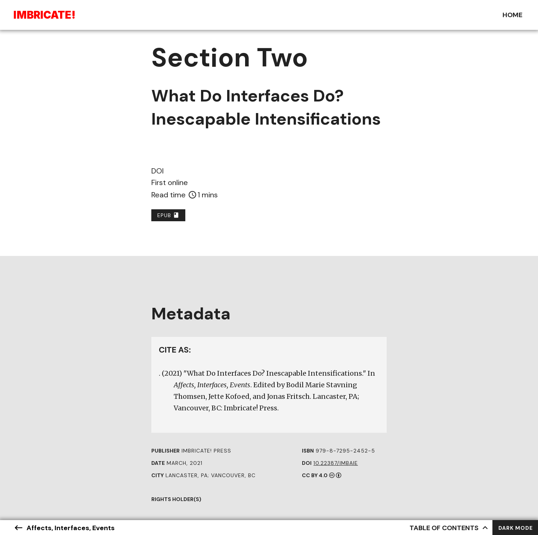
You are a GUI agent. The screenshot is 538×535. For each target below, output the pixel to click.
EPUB (168, 215)
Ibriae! (44, 15)
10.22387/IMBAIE (335, 463)
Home (512, 14)
